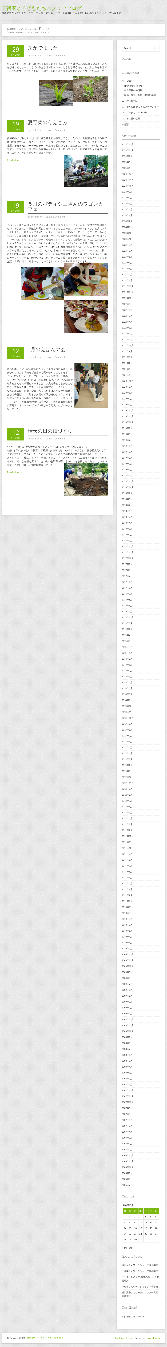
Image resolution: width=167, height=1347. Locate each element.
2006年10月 (128, 1167)
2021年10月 (128, 345)
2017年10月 (128, 558)
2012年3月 (127, 824)
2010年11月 (128, 907)
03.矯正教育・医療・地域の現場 (140, 94)
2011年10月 (128, 847)
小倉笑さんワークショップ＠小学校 (140, 1271)
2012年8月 (127, 794)
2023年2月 (127, 274)
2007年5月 (127, 1125)
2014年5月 (127, 682)
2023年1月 (127, 280)
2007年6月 (127, 1119)
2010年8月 (127, 918)
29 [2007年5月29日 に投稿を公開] (130, 1239)
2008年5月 (127, 1060)
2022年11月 (128, 292)
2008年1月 (127, 1084)
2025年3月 (127, 162)
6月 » (131, 1247)
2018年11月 (128, 481)
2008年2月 (127, 1078)
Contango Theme (124, 1338)
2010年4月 (127, 936)
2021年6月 (127, 369)
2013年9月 (127, 723)
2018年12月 (128, 475)
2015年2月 (127, 646)
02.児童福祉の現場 (133, 90)
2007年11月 (128, 1096)
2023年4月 (127, 262)
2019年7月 (127, 440)
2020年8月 (127, 392)
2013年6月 (127, 741)
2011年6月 (127, 871)
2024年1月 (127, 227)
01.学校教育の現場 (133, 85)
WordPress (154, 1338)
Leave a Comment (55, 55)
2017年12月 (128, 546)
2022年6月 (127, 309)
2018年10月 (128, 487)
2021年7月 (127, 363)
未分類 (125, 124)
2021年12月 (128, 333)
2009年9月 (127, 972)
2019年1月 (127, 469)
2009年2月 (127, 1007)
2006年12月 (128, 1155)
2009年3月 (127, 1001)
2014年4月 (127, 688)
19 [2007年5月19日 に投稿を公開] (151, 1228)
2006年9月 (127, 1173)
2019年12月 (128, 410)
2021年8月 (127, 357)
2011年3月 (127, 889)
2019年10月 (128, 422)
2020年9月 (127, 386)
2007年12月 (128, 1090)
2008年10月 (128, 1031)
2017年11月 (128, 552)
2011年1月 (127, 901)
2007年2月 (127, 1143)
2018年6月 (127, 510)
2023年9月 (127, 244)
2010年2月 (127, 948)
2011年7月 (127, 865)
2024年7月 (127, 197)
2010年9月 (127, 913)
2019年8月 (127, 434)
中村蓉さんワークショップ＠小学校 (140, 1286)
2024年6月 (127, 203)
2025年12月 (128, 144)
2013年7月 (127, 735)
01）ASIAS (127, 81)
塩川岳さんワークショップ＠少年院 (140, 1265)
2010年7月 (127, 924)
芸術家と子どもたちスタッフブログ (42, 8)
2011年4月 (127, 883)
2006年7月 (127, 1184)
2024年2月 (127, 221)
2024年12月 (128, 173)
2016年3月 (127, 605)
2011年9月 (127, 853)
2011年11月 (128, 842)
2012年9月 (127, 788)
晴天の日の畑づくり (50, 431)
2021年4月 (127, 374)
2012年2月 (127, 830)
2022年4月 (127, 321)
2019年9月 (127, 428)
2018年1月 (127, 540)
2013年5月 (127, 747)
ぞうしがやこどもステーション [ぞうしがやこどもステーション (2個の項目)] (134, 1316)
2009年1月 (127, 1013)
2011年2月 (127, 895)
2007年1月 (127, 1149)
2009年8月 (127, 978)
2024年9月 (127, 191)
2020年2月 (127, 404)
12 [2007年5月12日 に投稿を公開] (151, 1222)
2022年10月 (128, 298)
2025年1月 (127, 168)
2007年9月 (127, 1108)
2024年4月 (127, 209)
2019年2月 (127, 463)
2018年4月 (127, 522)
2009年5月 (127, 995)
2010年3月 (127, 942)
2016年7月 (127, 593)
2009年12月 (128, 954)
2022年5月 (127, 315)
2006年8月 (127, 1179)
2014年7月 (127, 670)
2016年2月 (127, 611)
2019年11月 (128, 416)
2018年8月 (127, 499)
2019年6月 (127, 445)
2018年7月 (127, 505)
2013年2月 (127, 765)
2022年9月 (127, 304)
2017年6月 (127, 581)
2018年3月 (127, 528)
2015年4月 (127, 635)
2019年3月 (127, 457)
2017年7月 (127, 576)
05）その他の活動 (131, 118)
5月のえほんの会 (47, 349)
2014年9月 (127, 658)
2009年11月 (128, 960)
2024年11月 (128, 179)
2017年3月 (127, 587)
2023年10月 (128, 238)
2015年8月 (127, 623)
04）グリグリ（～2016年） (135, 112)
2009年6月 (127, 989)
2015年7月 (127, 629)
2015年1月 (127, 652)
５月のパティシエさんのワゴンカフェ (65, 206)
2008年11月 (128, 1025)
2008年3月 (127, 1072)
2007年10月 (128, 1102)
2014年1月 (127, 700)
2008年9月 (127, 1037)
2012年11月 (128, 782)
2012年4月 (127, 818)
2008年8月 (127, 1043)
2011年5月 (127, 877)
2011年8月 (127, 859)
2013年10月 (128, 717)
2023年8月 (127, 250)
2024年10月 (128, 185)
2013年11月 (128, 711)
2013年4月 (127, 753)
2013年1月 (127, 771)
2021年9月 (127, 351)
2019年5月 (127, 451)
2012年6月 (127, 806)
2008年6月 (127, 1054)
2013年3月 (127, 759)
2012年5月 (127, 812)
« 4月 (124, 1247)
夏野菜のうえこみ (48, 122)
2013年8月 (127, 729)
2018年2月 (127, 534)
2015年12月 (128, 617)
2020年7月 (127, 398)
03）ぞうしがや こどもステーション (140, 106)
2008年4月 (127, 1066)
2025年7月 (127, 156)
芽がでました (43, 48)
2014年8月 (127, 664)
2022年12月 (128, 286)
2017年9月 (127, 564)
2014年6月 (127, 676)
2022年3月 (127, 327)
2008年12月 (128, 1019)
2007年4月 (127, 1131)
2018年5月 (127, 516)
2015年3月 (127, 641)
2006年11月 (128, 1161)
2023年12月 (128, 233)
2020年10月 (128, 380)
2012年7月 (127, 800)
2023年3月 (127, 268)
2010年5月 (127, 930)
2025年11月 (128, 150)
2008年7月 (127, 1049)
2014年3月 (127, 694)
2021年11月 (128, 339)
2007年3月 (127, 1137)
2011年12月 (128, 836)
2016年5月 (127, 599)
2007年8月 (127, 1114)
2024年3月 (127, 215)
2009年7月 (127, 983)
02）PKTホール (129, 100)
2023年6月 (127, 256)
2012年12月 (128, 777)
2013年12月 (128, 706)
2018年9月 (127, 493)
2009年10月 (128, 966)
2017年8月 (127, 570)
